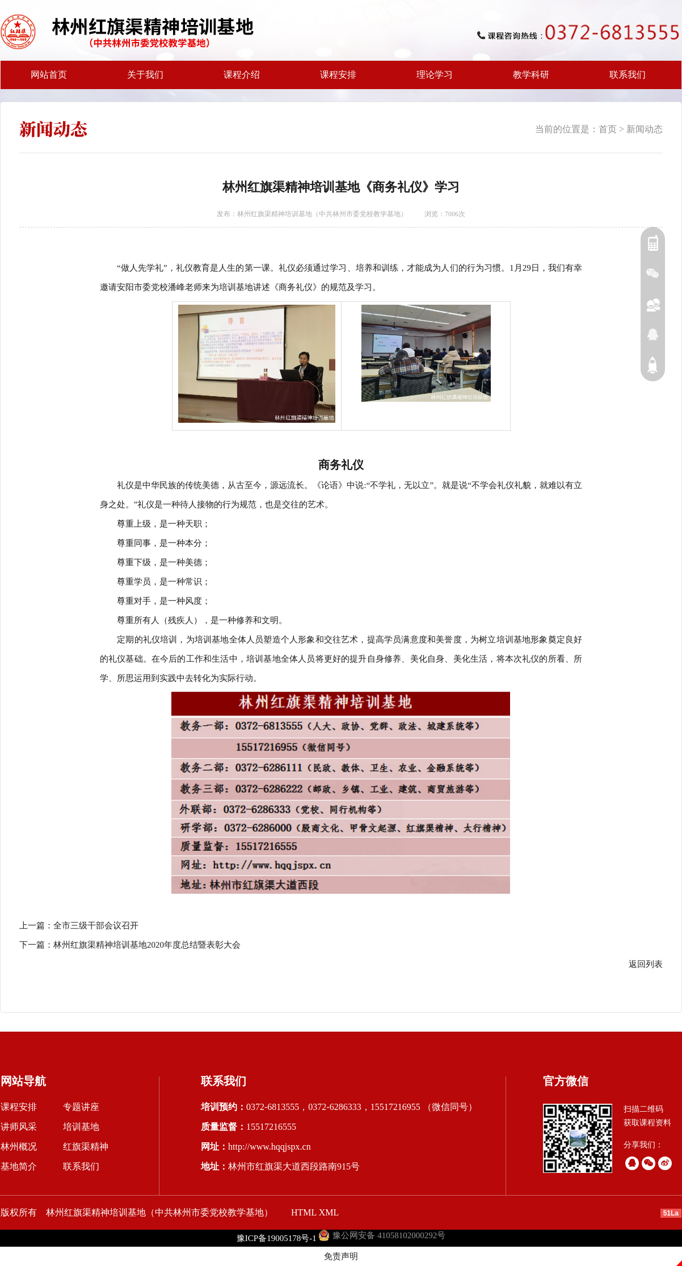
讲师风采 (19, 1127)
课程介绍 (238, 79)
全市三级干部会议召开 (95, 925)
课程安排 (334, 79)
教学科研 (527, 79)
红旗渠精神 (85, 1146)
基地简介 (19, 1166)
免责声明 (341, 1256)
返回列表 (646, 964)
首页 (608, 129)
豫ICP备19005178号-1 (277, 1238)
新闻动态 (644, 129)
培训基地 (81, 1127)
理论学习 (434, 74)
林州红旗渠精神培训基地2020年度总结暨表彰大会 (147, 944)
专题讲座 (81, 1107)
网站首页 (49, 74)
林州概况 (19, 1146)
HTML (304, 1212)
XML (329, 1212)
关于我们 (141, 79)
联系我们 (627, 74)
